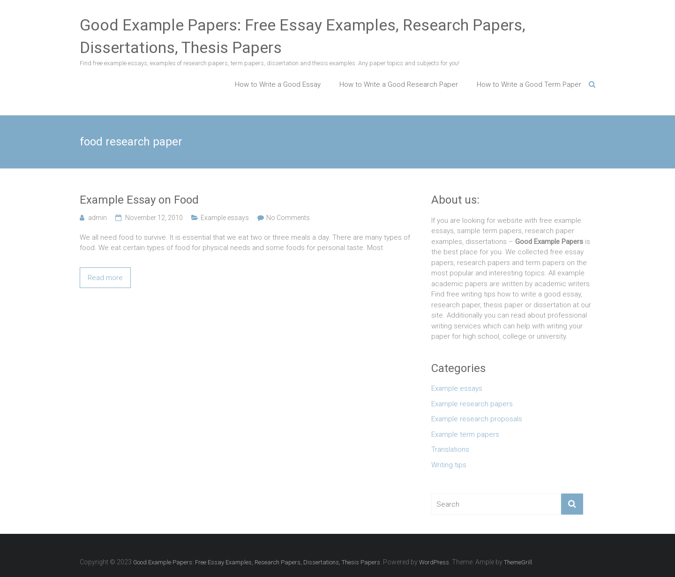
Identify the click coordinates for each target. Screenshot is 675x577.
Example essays (225, 217)
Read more (105, 277)
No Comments (288, 217)
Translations (450, 449)
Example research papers (472, 404)
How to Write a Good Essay (278, 84)
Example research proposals (476, 419)
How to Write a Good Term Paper (529, 84)
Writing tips (448, 465)
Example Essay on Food (139, 199)
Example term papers (465, 434)
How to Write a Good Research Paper (398, 84)
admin (97, 217)
